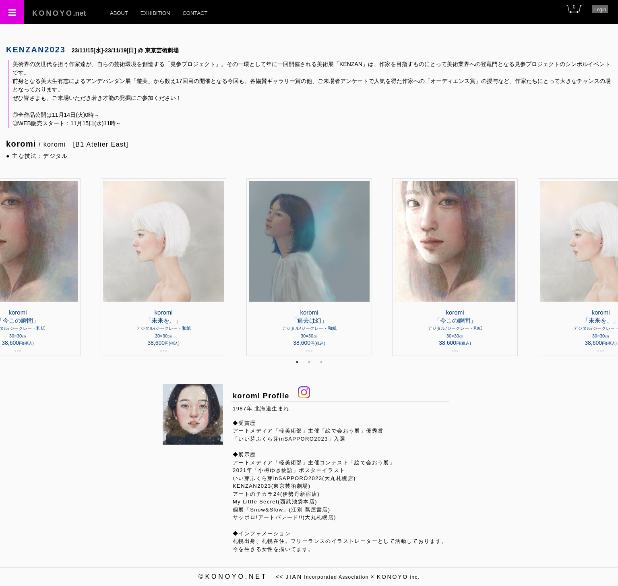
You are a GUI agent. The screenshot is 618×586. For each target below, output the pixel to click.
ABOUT (119, 13)
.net (59, 13)
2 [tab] (309, 362)
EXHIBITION (155, 13)
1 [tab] (297, 362)
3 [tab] (321, 362)
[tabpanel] (309, 267)
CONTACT (194, 13)
